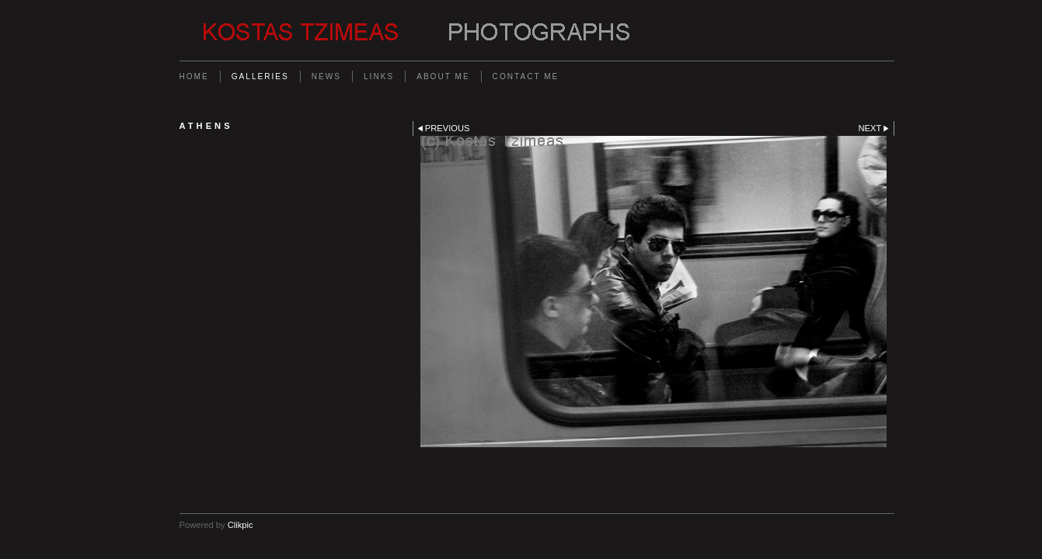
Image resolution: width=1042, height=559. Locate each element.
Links (379, 76)
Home (194, 76)
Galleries (260, 76)
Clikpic (240, 524)
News (326, 76)
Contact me (526, 76)
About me (442, 76)
